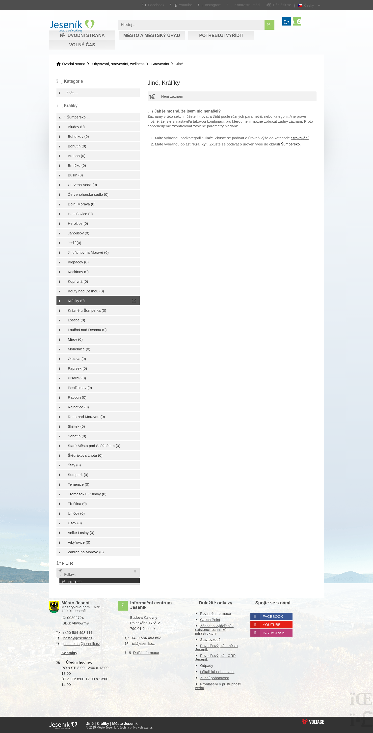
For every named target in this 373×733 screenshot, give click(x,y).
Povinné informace (215, 612)
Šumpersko (290, 144)
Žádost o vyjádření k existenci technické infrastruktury (214, 628)
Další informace (146, 651)
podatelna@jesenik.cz (81, 643)
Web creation (313, 721)
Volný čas (82, 44)
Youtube (272, 623)
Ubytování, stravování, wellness (118, 64)
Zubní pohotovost (214, 677)
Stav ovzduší (210, 638)
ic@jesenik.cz (143, 642)
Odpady (206, 664)
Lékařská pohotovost (217, 671)
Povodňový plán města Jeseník (216, 646)
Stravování (160, 64)
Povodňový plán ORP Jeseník (215, 656)
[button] (243, 5)
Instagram (274, 632)
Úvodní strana (72, 26)
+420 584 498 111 (77, 631)
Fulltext (66, 572)
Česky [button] (309, 5)
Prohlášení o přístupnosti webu (218, 685)
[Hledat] (269, 25)
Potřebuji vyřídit (221, 35)
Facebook (273, 615)
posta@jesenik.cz (78, 637)
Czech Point (210, 619)
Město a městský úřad (151, 35)
